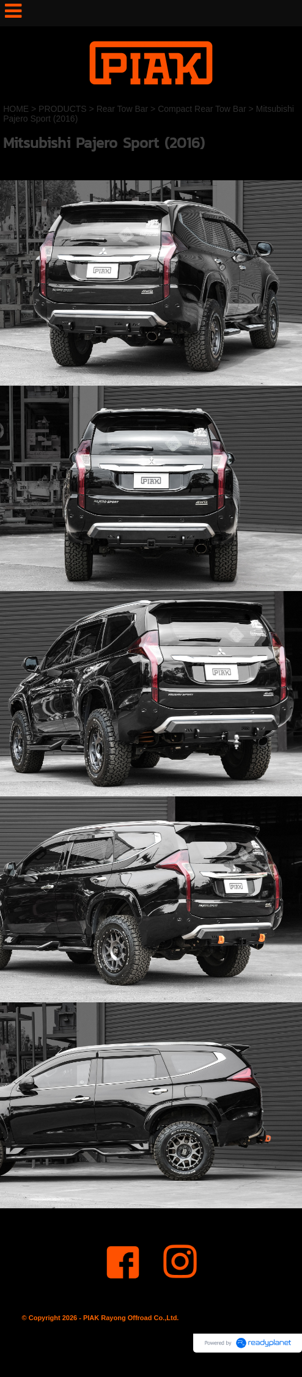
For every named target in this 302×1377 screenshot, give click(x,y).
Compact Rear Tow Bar (202, 109)
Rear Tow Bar (123, 109)
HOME (16, 109)
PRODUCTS (63, 109)
